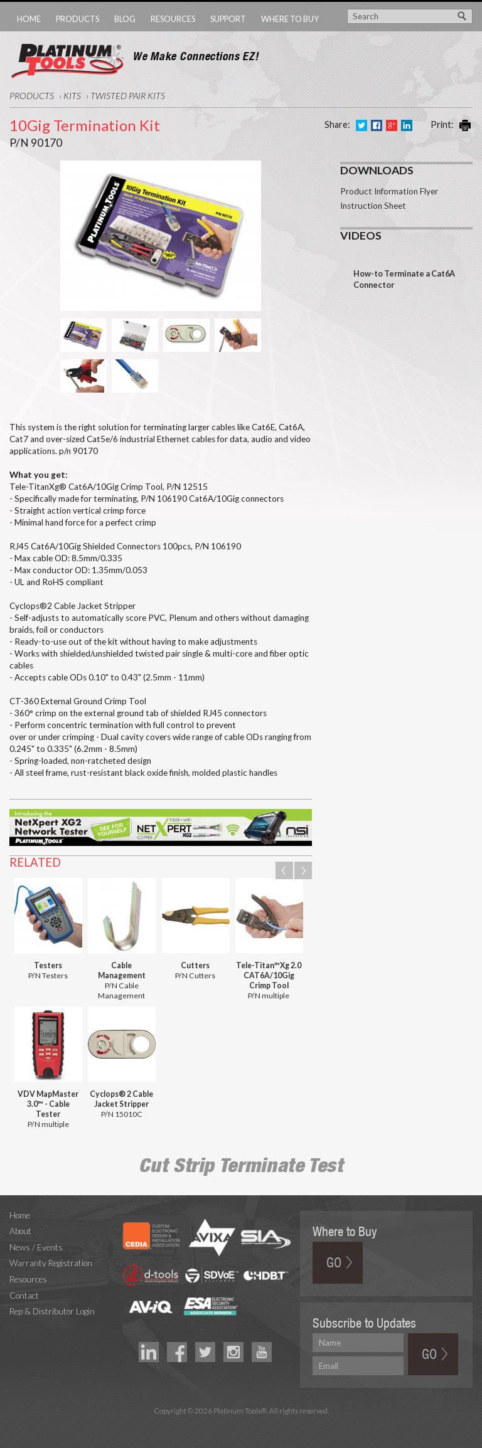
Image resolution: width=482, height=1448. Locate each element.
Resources (173, 19)
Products (77, 19)
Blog (125, 19)
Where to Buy (290, 19)
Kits (72, 95)
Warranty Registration (50, 1263)
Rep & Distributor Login (52, 1311)
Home (29, 19)
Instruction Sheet (373, 206)
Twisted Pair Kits (127, 95)
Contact (24, 1296)
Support (228, 19)
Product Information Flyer (389, 191)
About (20, 1231)
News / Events (36, 1247)
